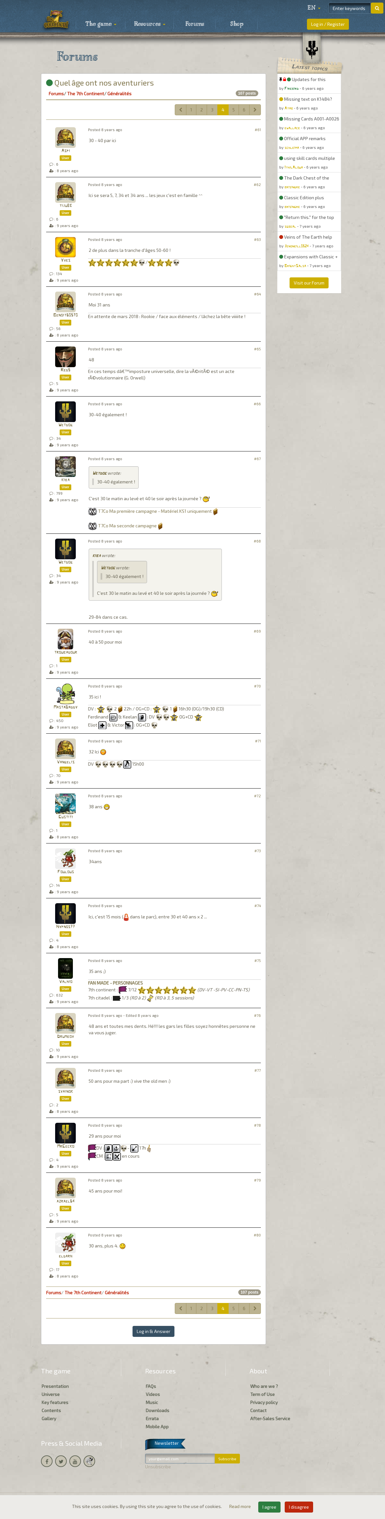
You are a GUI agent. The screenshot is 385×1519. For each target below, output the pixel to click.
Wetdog (65, 425)
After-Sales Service (270, 1418)
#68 (257, 541)
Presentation (55, 1386)
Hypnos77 (65, 927)
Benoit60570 (65, 315)
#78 (257, 1125)
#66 (257, 404)
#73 (257, 851)
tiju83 (65, 205)
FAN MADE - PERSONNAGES (115, 983)
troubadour (65, 652)
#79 (257, 1180)
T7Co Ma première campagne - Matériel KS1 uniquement (155, 511)
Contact (258, 1410)
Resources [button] (149, 24)
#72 (257, 796)
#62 (257, 184)
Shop (236, 24)
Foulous (65, 872)
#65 (257, 349)
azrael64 (65, 1201)
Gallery (49, 1418)
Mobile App (157, 1426)
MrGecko (65, 1146)
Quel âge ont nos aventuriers (100, 82)
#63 (257, 239)
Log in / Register (328, 24)
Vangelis (65, 762)
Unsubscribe (158, 1466)
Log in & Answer (153, 1331)
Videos (153, 1394)
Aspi (65, 151)
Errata (152, 1418)
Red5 (65, 370)
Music (152, 1402)
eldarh (65, 1256)
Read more (240, 1506)
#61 (258, 130)
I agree (269, 1507)
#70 (257, 686)
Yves (65, 260)
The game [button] (100, 24)
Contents (51, 1410)
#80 (257, 1235)
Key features (55, 1402)
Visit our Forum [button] (309, 282)
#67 (257, 459)
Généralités (119, 93)
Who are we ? (264, 1386)
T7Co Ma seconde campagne (127, 525)
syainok (65, 1091)
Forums (194, 24)
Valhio (65, 981)
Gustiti (65, 817)
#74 (257, 906)
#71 (258, 741)
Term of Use (262, 1394)
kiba (65, 480)
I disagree (299, 1507)
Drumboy (65, 1036)
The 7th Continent (85, 93)
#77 (257, 1070)
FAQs (151, 1386)
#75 (257, 960)
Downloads (157, 1410)
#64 (257, 294)
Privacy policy (264, 1402)
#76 (257, 1015)
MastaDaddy (65, 707)
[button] (314, 8)
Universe (51, 1394)
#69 (257, 631)
